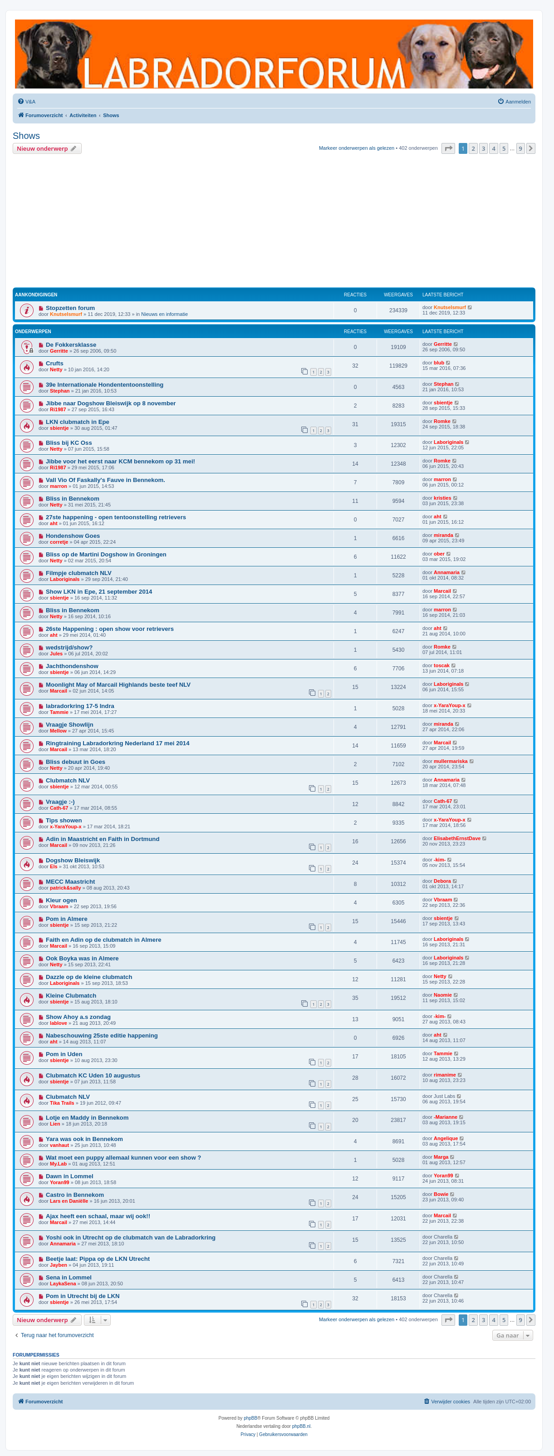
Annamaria (447, 572)
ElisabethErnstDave (457, 838)
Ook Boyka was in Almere (82, 958)
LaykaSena (63, 1283)
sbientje (443, 402)
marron (58, 486)
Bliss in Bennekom (72, 498)
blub (439, 362)
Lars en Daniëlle (69, 1201)
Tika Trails (62, 1103)
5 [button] (503, 148)
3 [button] (483, 148)
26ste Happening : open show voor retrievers (110, 628)
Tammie (59, 712)
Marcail (442, 591)
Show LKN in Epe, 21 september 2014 (99, 591)
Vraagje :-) (60, 801)
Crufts (55, 363)
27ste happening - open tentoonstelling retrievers (116, 517)
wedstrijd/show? (69, 647)
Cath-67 (59, 808)
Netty (56, 369)
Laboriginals (448, 442)
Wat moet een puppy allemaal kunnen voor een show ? (123, 1157)
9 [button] (520, 148)
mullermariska (451, 761)
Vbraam (59, 906)
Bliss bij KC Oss (69, 442)
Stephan (59, 391)
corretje (59, 542)
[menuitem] (26, 101)
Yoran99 (59, 1182)
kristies (442, 498)
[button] (448, 148)
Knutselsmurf (66, 314)
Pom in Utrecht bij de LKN (83, 1296)
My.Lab (58, 1163)
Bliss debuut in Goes (75, 761)
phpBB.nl (301, 1426)
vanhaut (59, 1145)
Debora (442, 881)
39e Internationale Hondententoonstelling (104, 384)
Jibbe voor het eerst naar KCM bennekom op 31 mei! (120, 461)
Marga (441, 1157)
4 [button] (493, 148)
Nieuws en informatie (164, 314)
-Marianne (445, 1117)
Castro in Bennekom (75, 1194)
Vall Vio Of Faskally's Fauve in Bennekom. (105, 480)
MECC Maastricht (70, 881)
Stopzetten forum (70, 308)
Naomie (443, 995)
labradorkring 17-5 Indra (80, 706)
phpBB (250, 1418)
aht (54, 523)
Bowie (441, 1194)
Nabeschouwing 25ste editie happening (102, 1035)
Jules (56, 653)
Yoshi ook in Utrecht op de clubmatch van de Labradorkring (131, 1237)
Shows (26, 136)
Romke (442, 421)
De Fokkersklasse (71, 344)
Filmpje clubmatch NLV (79, 573)
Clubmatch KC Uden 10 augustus (93, 1075)
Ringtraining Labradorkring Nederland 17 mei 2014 (118, 743)
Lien (55, 1123)
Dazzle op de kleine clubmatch (89, 977)
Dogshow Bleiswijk (73, 860)
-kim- (440, 859)
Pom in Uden (64, 1054)
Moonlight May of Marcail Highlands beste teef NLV (118, 684)
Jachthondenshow (72, 666)
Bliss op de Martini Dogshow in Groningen (106, 554)
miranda (443, 535)
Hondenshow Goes (73, 535)
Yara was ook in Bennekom (84, 1139)
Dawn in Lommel (69, 1176)
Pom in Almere (67, 918)
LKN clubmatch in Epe (77, 421)
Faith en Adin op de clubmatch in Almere (104, 939)
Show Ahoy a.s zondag (78, 1016)
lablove (58, 1023)
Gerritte (59, 351)
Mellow (58, 730)
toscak (442, 665)
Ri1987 (58, 409)
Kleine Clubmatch (71, 995)
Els (54, 866)
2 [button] (473, 148)
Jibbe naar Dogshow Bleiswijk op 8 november (111, 403)
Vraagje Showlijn (69, 724)
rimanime (445, 1074)
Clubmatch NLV (68, 780)
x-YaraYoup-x (450, 705)
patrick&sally (65, 887)
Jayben (58, 1265)
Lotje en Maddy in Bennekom (87, 1117)
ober (439, 553)
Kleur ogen (61, 900)
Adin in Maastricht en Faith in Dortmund (103, 839)
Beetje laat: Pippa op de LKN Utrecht (98, 1258)
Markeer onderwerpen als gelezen (356, 148)
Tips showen (64, 820)
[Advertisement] (274, 221)
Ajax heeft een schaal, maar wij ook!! (98, 1216)
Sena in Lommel (69, 1277)
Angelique (446, 1138)
